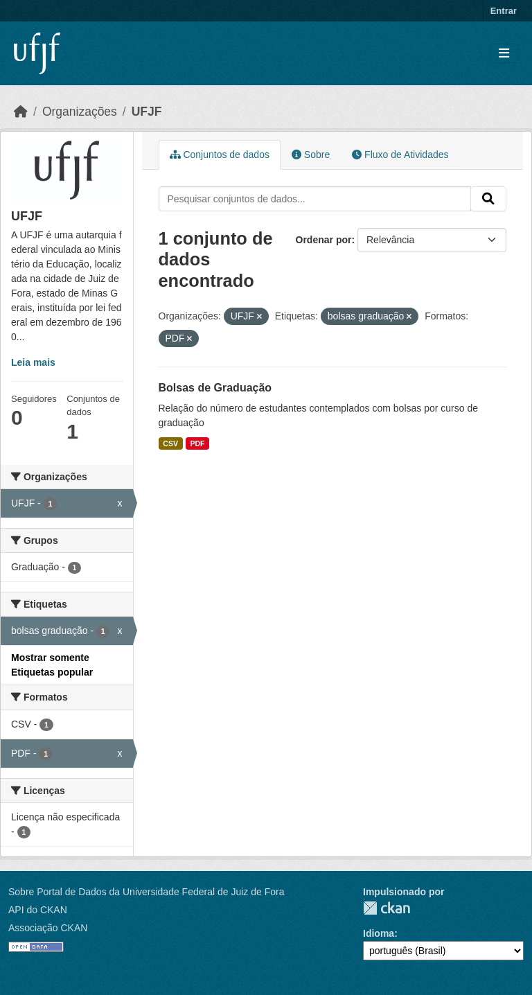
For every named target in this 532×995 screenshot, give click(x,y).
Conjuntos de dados (219, 154)
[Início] (21, 111)
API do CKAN (37, 909)
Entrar (503, 11)
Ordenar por (324, 239)
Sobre (311, 154)
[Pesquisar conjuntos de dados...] (315, 198)
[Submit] (488, 198)
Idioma (378, 933)
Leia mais (33, 362)
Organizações (79, 111)
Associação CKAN (47, 927)
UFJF (147, 111)
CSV (170, 443)
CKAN (386, 908)
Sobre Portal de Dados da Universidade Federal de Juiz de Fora (146, 891)
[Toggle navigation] (504, 54)
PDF (197, 443)
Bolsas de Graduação (215, 388)
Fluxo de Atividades (400, 154)
